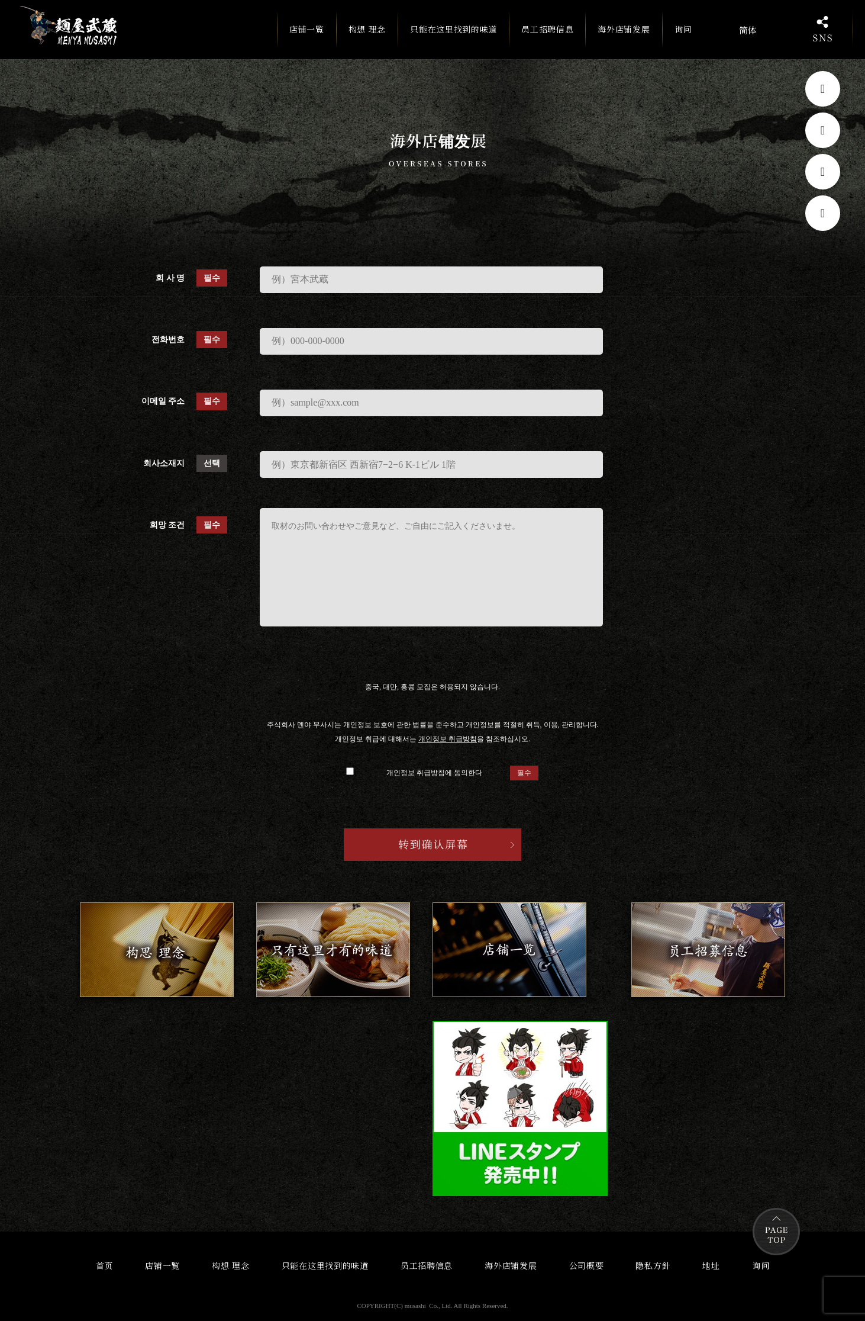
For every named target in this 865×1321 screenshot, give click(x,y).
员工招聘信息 (547, 29)
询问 (683, 29)
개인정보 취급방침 (447, 739)
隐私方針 (652, 1265)
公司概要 (586, 1265)
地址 (710, 1265)
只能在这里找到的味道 (453, 29)
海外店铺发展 (624, 29)
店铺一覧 (306, 35)
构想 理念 (367, 29)
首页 (104, 1265)
